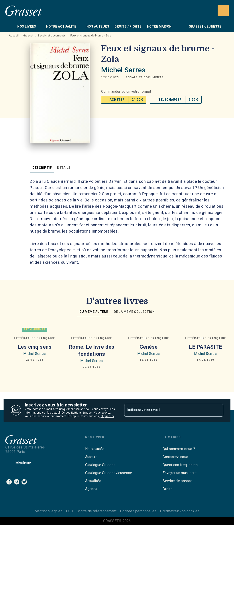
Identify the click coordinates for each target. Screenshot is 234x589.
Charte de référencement (96, 511)
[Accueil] (24, 10)
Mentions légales (49, 511)
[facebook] (9, 482)
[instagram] (16, 482)
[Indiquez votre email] (168, 410)
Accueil (14, 35)
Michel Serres (123, 70)
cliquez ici (107, 416)
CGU (69, 511)
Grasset (28, 35)
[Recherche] (223, 10)
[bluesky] (24, 482)
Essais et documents (52, 35)
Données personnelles (138, 511)
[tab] (10, 26)
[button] (144, 77)
